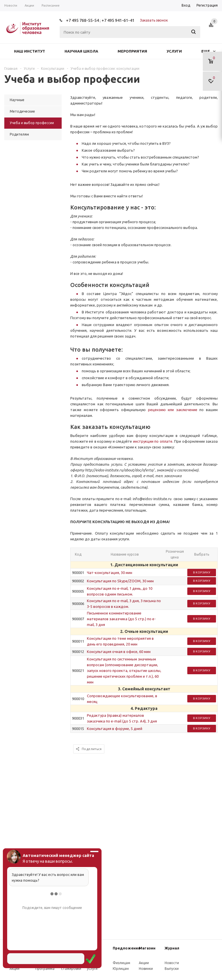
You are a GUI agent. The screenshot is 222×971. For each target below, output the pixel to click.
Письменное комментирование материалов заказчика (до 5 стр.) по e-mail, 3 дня (121, 619)
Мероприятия (132, 51)
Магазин (147, 948)
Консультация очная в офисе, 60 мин (119, 652)
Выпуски (172, 968)
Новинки (146, 968)
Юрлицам (121, 968)
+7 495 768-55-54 (82, 20)
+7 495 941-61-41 (118, 20)
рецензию (158, 410)
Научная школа (81, 51)
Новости (172, 963)
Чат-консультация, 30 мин (109, 573)
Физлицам (121, 963)
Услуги (174, 51)
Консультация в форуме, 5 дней (114, 729)
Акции (14, 968)
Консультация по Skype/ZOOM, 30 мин (120, 581)
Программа (44, 968)
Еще (208, 51)
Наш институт (29, 51)
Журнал (172, 948)
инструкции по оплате (152, 441)
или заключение (182, 410)
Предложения (126, 948)
